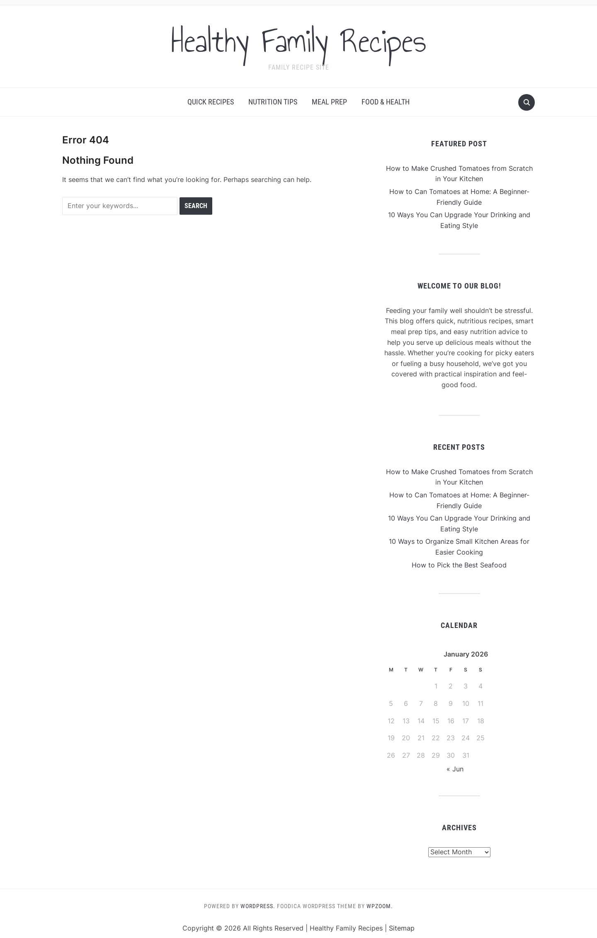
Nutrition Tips (272, 101)
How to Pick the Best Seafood (459, 565)
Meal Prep (329, 101)
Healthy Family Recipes (298, 41)
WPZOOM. (379, 906)
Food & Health (386, 101)
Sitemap (402, 928)
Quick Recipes (210, 101)
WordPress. (257, 906)
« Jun (455, 769)
